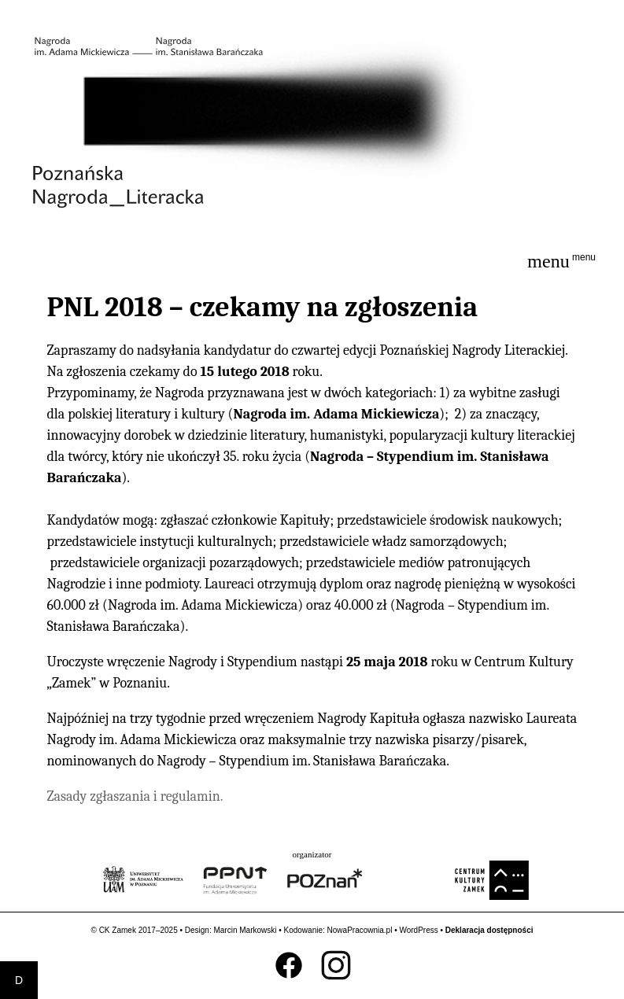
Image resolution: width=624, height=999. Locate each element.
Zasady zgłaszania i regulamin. (134, 796)
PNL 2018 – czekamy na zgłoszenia (262, 307)
